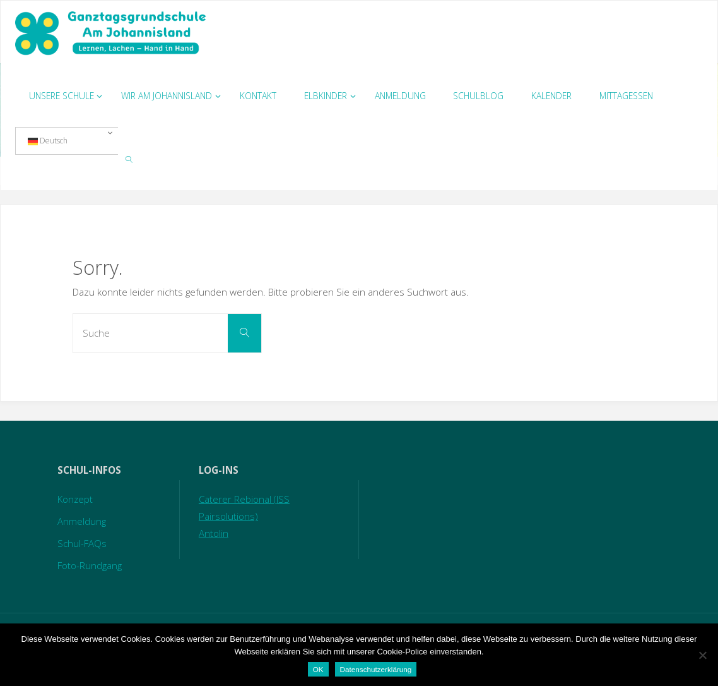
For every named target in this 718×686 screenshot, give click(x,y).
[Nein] (702, 655)
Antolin (213, 533)
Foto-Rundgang (89, 565)
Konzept (75, 499)
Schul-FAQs (82, 543)
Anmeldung (81, 521)
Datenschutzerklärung (376, 669)
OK (318, 669)
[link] (129, 158)
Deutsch (48, 141)
